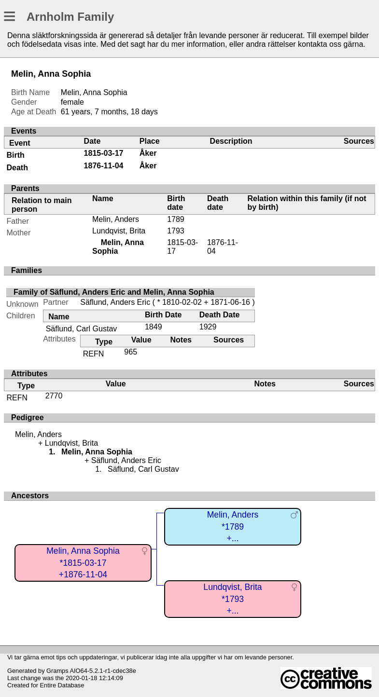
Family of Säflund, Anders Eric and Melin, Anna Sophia (114, 292)
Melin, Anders (115, 219)
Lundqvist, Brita (118, 231)
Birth (16, 155)
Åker (148, 153)
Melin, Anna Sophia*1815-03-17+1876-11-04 (83, 562)
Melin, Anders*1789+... (233, 526)
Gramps (57, 670)
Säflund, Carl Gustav (81, 329)
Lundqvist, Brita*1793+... (232, 598)
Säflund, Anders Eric (115, 302)
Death (17, 168)
